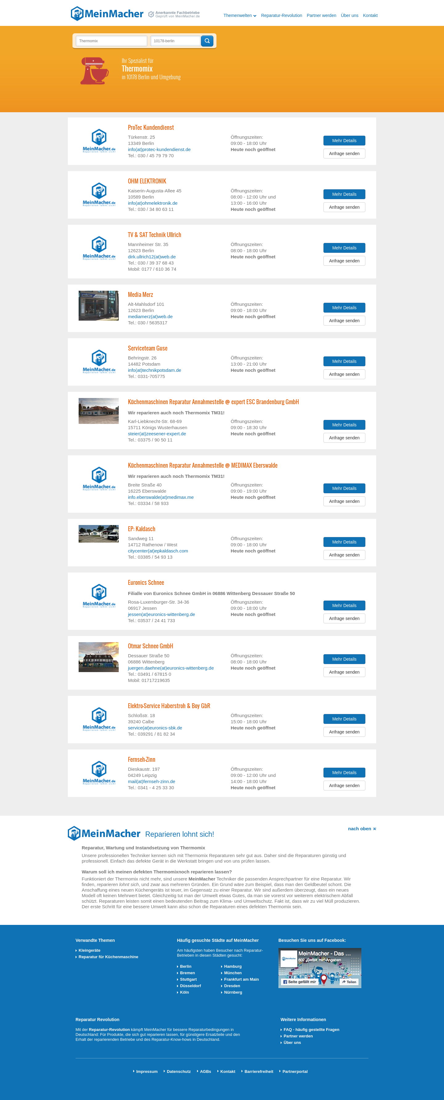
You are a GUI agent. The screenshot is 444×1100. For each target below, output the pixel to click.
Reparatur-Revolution (281, 15)
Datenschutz (179, 1071)
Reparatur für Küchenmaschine (108, 956)
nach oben (359, 828)
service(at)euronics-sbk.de (155, 727)
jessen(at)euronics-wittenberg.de (161, 614)
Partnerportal (295, 1071)
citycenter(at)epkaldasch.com (158, 550)
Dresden (232, 985)
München (233, 973)
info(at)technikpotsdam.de (154, 370)
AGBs (205, 1071)
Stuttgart (188, 979)
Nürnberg (233, 992)
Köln (184, 992)
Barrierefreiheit (259, 1071)
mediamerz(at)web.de (150, 316)
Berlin (185, 966)
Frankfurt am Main (241, 979)
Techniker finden (207, 41)
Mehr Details (344, 140)
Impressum (147, 1071)
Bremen (187, 973)
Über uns (350, 15)
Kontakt (370, 15)
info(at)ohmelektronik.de (153, 203)
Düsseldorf (190, 985)
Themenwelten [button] (238, 15)
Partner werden (321, 15)
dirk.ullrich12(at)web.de (152, 256)
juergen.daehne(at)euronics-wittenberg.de (171, 668)
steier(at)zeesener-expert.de (157, 433)
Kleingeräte (90, 950)
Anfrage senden (344, 153)
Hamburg (233, 966)
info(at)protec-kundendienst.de (159, 149)
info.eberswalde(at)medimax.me (161, 497)
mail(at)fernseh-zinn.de (151, 781)
